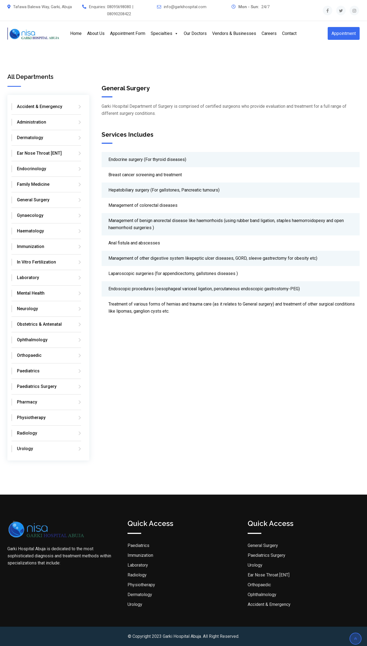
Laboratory (28, 277)
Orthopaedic (29, 355)
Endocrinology (31, 168)
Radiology (27, 433)
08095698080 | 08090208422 (120, 10)
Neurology (27, 308)
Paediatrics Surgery (37, 386)
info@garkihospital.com (185, 6)
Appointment (344, 33)
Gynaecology (30, 215)
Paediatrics (28, 370)
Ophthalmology (32, 339)
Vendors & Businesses (234, 33)
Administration (31, 122)
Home (76, 33)
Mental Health (31, 293)
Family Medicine (33, 184)
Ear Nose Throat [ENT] (39, 153)
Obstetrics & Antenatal (39, 324)
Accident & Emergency (39, 106)
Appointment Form (127, 33)
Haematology (30, 231)
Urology (25, 448)
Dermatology (30, 137)
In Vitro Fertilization (36, 262)
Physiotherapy (31, 417)
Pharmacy (27, 402)
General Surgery (33, 199)
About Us (96, 33)
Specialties (164, 33)
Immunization (30, 246)
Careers (269, 33)
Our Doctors (195, 33)
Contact (289, 33)
